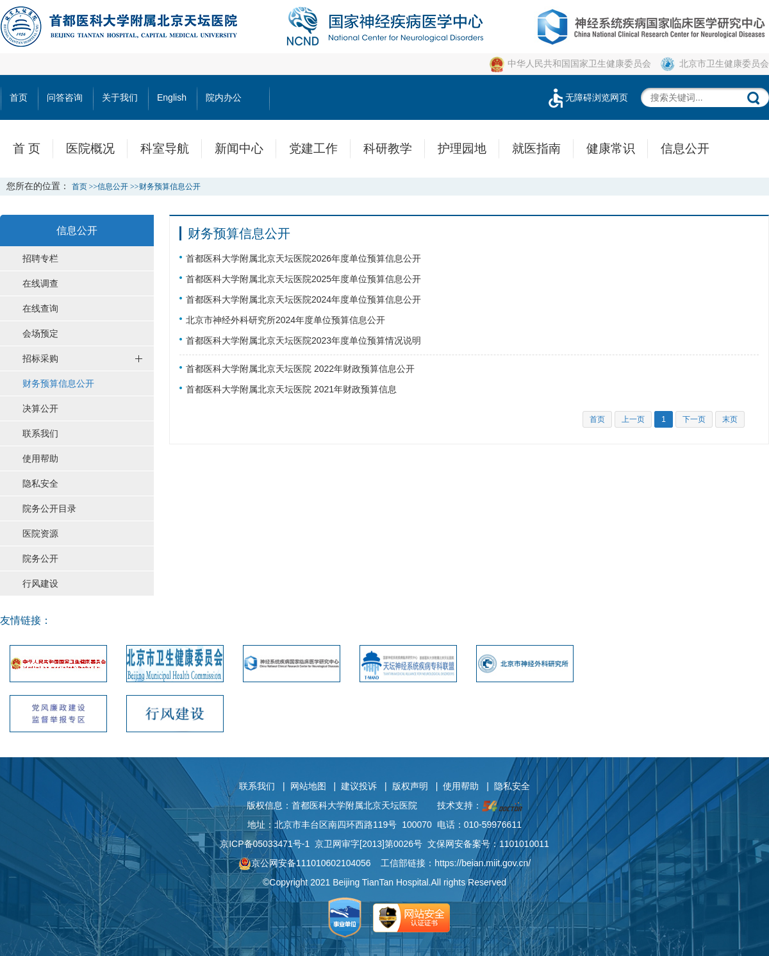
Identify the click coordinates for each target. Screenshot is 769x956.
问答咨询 (65, 97)
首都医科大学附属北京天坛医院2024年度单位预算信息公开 (303, 299)
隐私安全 (512, 786)
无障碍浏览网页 (587, 97)
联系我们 (257, 786)
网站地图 (308, 786)
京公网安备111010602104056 (304, 863)
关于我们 (120, 97)
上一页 (633, 419)
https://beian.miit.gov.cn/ (482, 863)
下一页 (694, 419)
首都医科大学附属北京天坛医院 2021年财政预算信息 (291, 389)
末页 (730, 419)
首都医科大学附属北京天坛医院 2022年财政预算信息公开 (300, 369)
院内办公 (224, 97)
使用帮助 (461, 786)
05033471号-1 (281, 844)
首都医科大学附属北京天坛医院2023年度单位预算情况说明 (303, 340)
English (171, 97)
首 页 (26, 148)
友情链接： (25, 620)
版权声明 (410, 786)
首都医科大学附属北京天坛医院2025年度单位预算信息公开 (303, 279)
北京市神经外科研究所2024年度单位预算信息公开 (285, 320)
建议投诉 (359, 786)
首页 (19, 97)
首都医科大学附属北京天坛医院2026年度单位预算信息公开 (303, 258)
